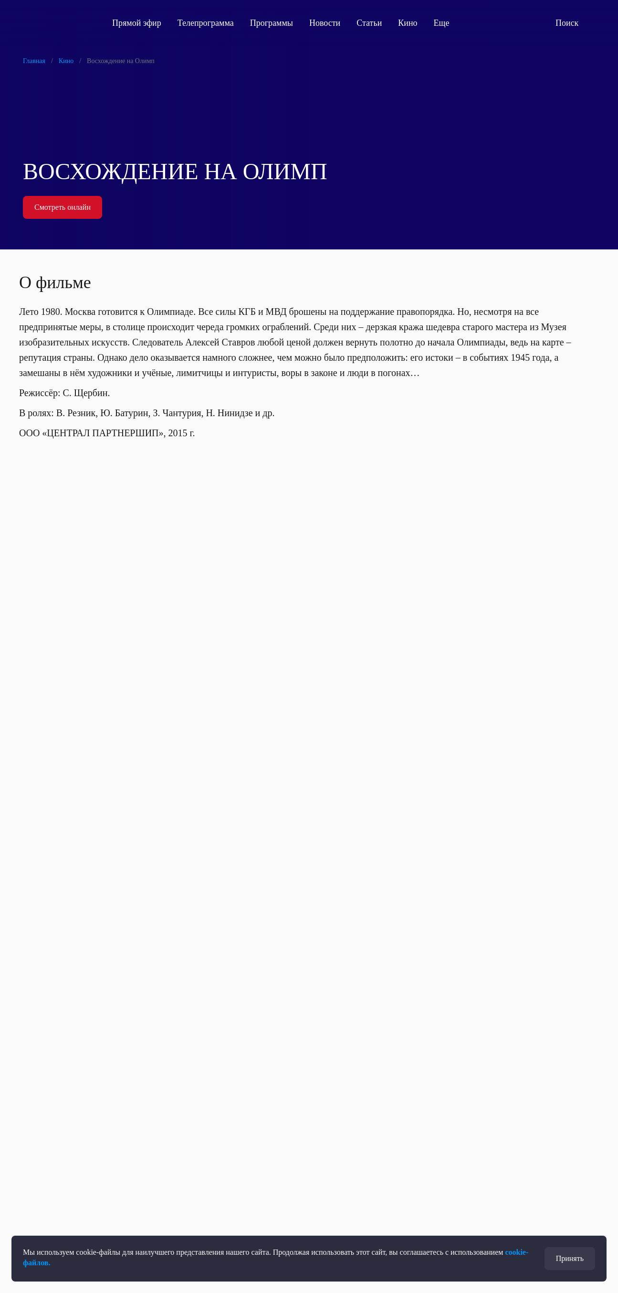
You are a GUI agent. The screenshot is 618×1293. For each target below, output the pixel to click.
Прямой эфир (136, 23)
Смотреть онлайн (62, 207)
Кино (407, 23)
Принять (570, 1258)
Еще (447, 23)
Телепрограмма (206, 23)
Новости (324, 23)
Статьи (369, 23)
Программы (271, 23)
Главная (34, 61)
